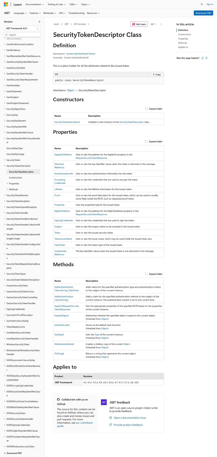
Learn (56, 23)
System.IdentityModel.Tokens (80, 53)
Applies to (183, 47)
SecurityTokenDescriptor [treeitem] (21, 160)
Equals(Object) (61, 315)
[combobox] (22, 28)
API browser (80, 23)
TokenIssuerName (63, 238)
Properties (59, 204)
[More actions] (161, 24)
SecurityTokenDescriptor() (67, 121)
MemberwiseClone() (64, 343)
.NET (66, 23)
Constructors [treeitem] (15, 166)
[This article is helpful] (202, 58)
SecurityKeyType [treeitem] (14, 137)
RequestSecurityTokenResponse (91, 157)
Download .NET (203, 13)
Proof (57, 195)
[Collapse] (39, 21)
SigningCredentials (63, 220)
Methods (182, 42)
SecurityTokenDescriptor (131, 121)
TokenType (59, 244)
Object (70, 90)
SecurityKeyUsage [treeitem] (15, 142)
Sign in (209, 4)
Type (97, 334)
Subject (58, 226)
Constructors (184, 34)
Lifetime (58, 189)
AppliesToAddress (63, 154)
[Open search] (202, 4)
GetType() (59, 334)
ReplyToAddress (62, 210)
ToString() (59, 353)
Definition (183, 30)
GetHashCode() (61, 324)
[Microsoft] (6, 4)
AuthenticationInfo (63, 173)
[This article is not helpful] (206, 58)
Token (57, 232)
